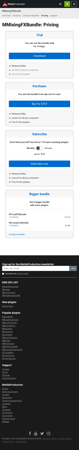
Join (73, 268)
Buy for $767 (39, 103)
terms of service (50, 438)
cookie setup (21, 441)
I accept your (17, 273)
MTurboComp (8, 356)
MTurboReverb (9, 358)
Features (17, 16)
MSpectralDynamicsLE (12, 350)
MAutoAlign (7, 317)
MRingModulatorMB (11, 295)
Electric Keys (7, 306)
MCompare (7, 335)
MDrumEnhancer (9, 338)
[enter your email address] (35, 268)
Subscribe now (39, 163)
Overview (6, 16)
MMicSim (6, 341)
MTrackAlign (7, 353)
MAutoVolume (8, 326)
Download (39, 55)
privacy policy (23, 273)
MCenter (6, 289)
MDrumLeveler (8, 292)
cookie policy (8, 441)
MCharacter (7, 332)
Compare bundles (17, 234)
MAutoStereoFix (9, 323)
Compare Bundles (31, 16)
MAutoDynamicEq (10, 286)
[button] (60, 4)
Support (53, 16)
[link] (30, 433)
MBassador (7, 329)
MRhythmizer (8, 344)
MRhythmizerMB (9, 347)
